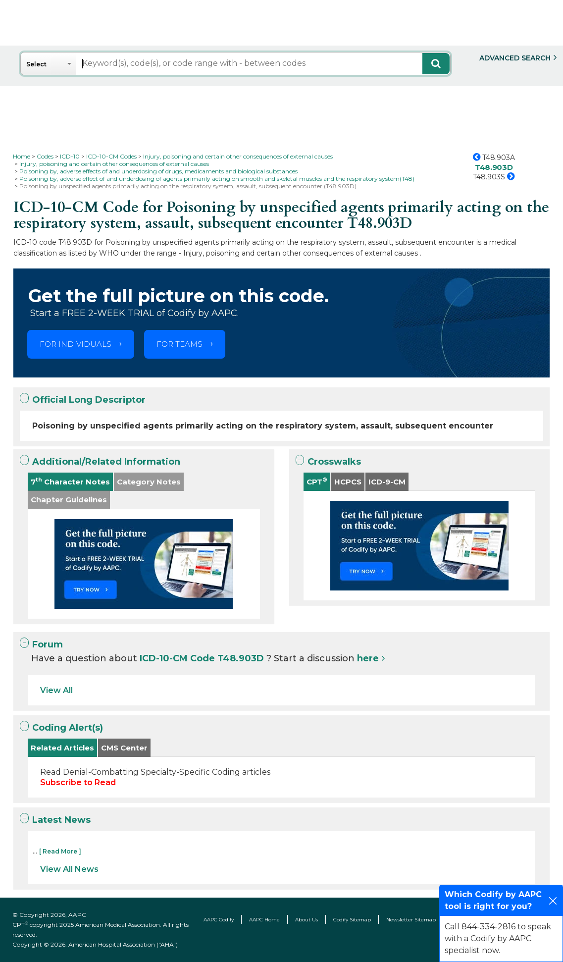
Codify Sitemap (352, 919)
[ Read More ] (60, 851)
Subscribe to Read (78, 782)
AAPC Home (264, 919)
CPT (317, 481)
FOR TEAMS (179, 344)
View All (56, 690)
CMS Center (124, 747)
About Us (306, 919)
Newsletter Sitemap (411, 919)
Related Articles (62, 747)
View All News (69, 869)
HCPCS (347, 481)
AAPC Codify (219, 919)
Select (36, 64)
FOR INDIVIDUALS (75, 344)
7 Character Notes (70, 481)
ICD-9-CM (387, 481)
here (368, 658)
